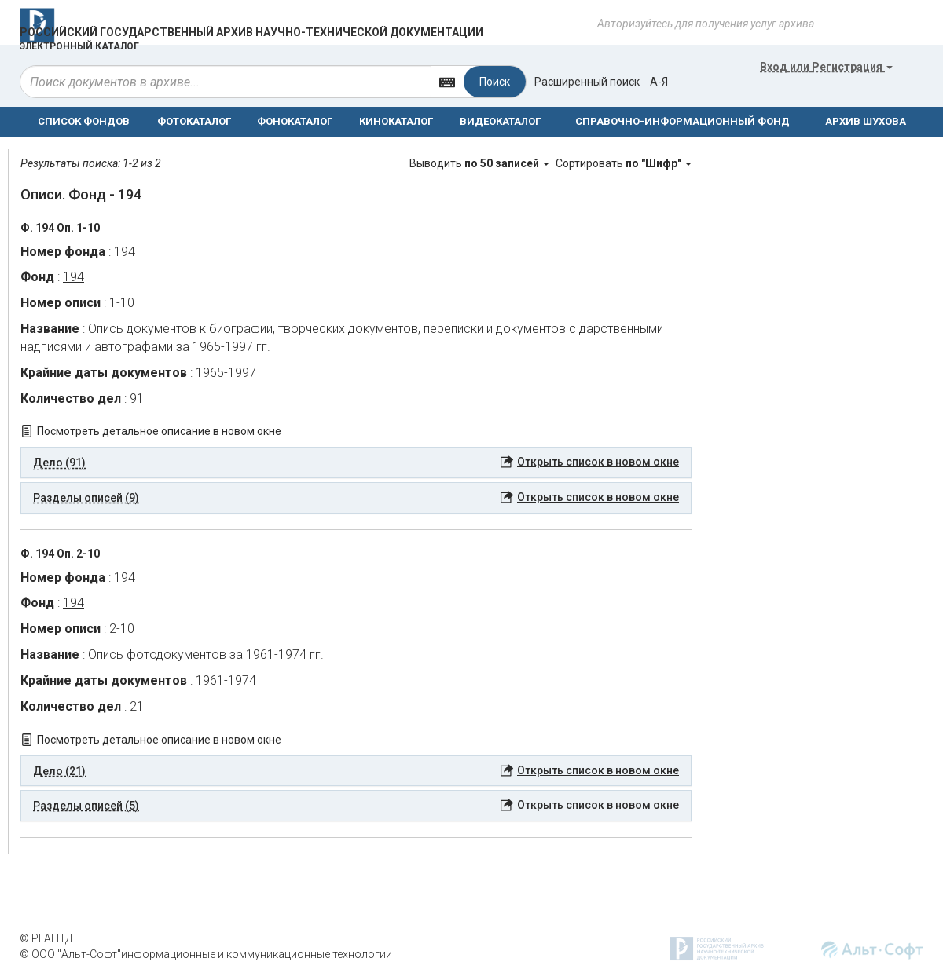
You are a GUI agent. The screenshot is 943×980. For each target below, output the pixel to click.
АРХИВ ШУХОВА (865, 121)
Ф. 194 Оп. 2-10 (60, 553)
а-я (659, 81)
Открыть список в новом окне (598, 461)
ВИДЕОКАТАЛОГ (500, 121)
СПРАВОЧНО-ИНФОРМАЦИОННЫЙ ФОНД (682, 121)
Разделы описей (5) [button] (86, 805)
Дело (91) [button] (59, 462)
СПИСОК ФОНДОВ (84, 121)
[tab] (356, 462)
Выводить (480, 163)
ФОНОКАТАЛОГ (294, 121)
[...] (225, 81)
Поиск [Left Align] (494, 81)
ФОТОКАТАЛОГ (194, 121)
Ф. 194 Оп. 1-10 (60, 227)
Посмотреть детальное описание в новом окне (159, 431)
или (826, 66)
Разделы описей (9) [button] (86, 498)
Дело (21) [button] (59, 771)
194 (73, 276)
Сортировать (624, 163)
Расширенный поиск (587, 81)
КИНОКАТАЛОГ (396, 121)
